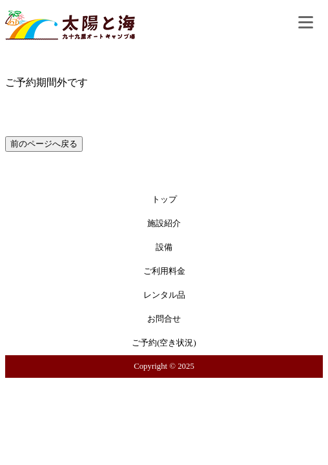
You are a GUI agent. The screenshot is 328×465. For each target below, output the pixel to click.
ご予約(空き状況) (164, 342)
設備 (164, 247)
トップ (164, 199)
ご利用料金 (164, 271)
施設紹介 (164, 223)
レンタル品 (164, 295)
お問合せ (164, 319)
